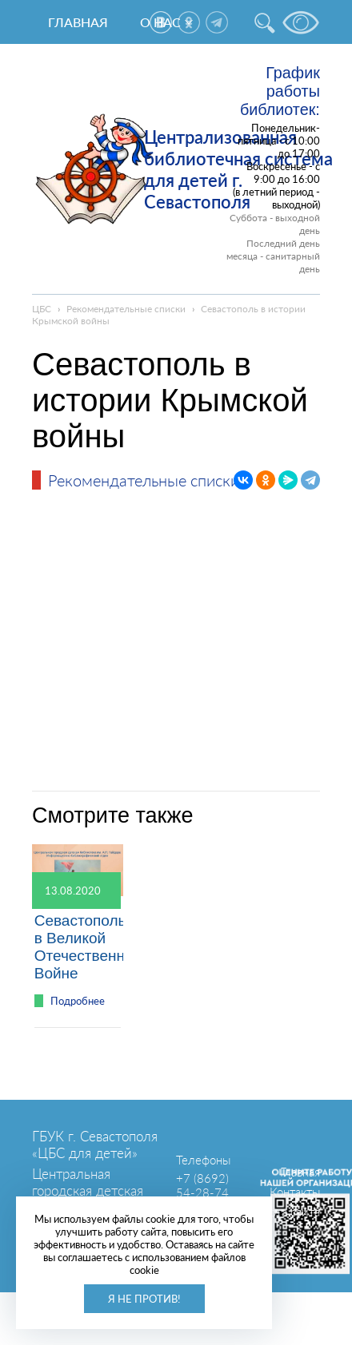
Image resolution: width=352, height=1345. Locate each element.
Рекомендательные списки (126, 309)
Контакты (295, 1191)
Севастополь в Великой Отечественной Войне (88, 947)
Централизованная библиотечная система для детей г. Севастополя (238, 169)
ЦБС (41, 309)
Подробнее (77, 1000)
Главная (78, 22)
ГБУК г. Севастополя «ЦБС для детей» (95, 1144)
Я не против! (144, 1298)
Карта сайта (288, 1211)
